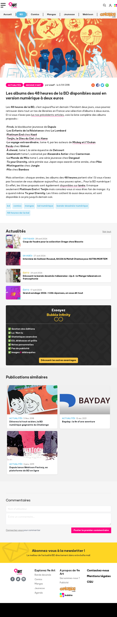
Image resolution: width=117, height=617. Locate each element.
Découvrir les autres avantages (58, 360)
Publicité (64, 582)
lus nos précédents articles (47, 114)
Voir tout (106, 231)
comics (17, 205)
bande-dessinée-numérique (72, 205)
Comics (38, 579)
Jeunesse (40, 588)
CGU (90, 581)
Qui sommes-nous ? (70, 578)
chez (22, 134)
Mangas (39, 583)
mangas (29, 205)
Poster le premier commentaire (91, 530)
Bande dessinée (43, 574)
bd (8, 205)
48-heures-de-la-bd (18, 212)
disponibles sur (72, 185)
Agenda (39, 592)
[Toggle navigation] (3, 5)
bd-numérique (45, 205)
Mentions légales (99, 576)
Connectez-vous (14, 530)
